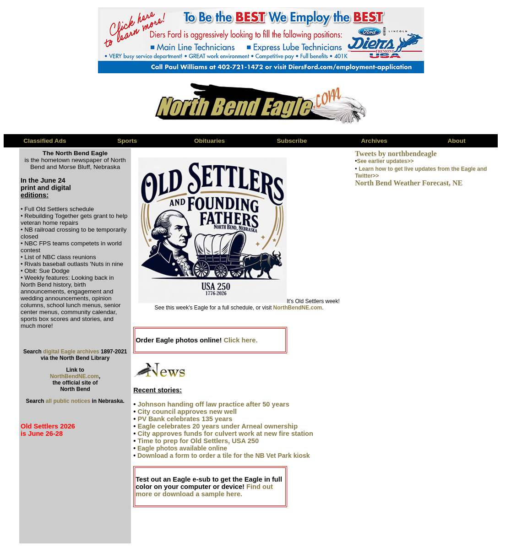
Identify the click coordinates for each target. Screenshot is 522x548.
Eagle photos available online (182, 448)
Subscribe (292, 140)
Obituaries (209, 140)
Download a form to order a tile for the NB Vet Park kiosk (223, 455)
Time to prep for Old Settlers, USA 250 (198, 441)
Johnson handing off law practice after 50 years (213, 404)
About (456, 140)
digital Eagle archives (71, 351)
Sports (127, 140)
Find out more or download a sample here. (204, 490)
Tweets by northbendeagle (395, 153)
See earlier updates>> (385, 161)
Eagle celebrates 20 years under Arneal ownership (217, 426)
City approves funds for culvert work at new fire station (225, 433)
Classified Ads (44, 140)
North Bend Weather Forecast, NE (408, 183)
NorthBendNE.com (74, 376)
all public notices (68, 401)
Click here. (240, 340)
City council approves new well (187, 411)
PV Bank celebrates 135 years (184, 419)
